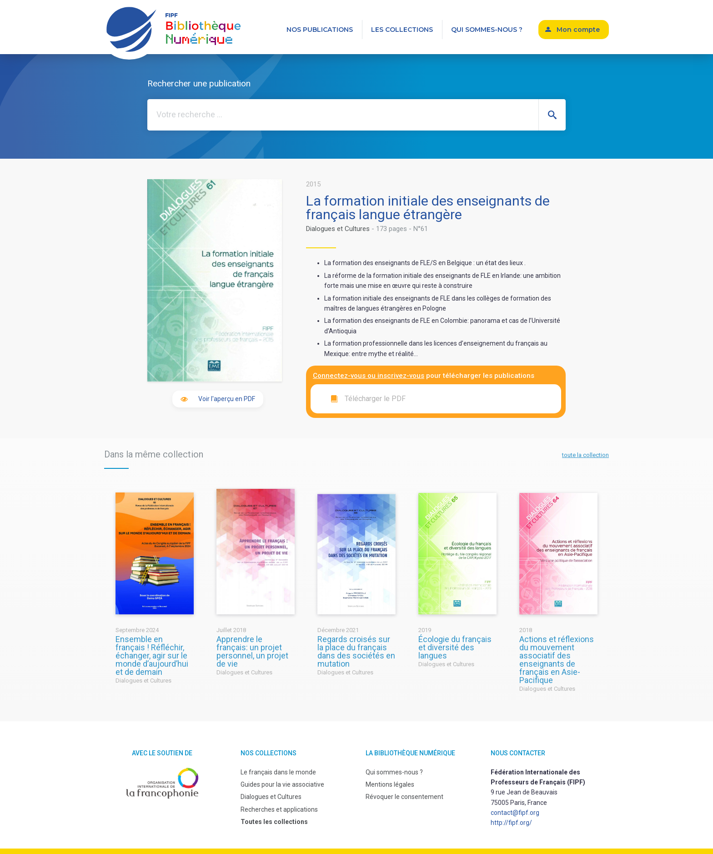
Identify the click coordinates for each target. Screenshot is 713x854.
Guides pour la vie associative (282, 784)
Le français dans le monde (278, 772)
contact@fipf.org (515, 812)
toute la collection (585, 455)
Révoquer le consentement (404, 796)
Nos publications (319, 29)
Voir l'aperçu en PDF (226, 398)
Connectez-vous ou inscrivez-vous (368, 376)
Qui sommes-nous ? (486, 29)
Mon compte (578, 29)
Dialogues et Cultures (338, 229)
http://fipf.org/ (511, 822)
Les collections (402, 29)
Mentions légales (390, 784)
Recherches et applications (279, 809)
